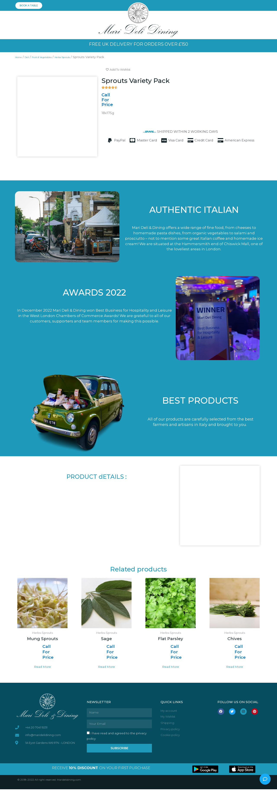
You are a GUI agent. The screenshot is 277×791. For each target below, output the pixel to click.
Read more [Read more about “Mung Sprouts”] (42, 668)
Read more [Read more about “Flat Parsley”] (170, 668)
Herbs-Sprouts (78, 57)
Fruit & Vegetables (50, 57)
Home (20, 57)
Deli (31, 57)
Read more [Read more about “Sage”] (106, 668)
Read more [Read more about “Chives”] (234, 668)
